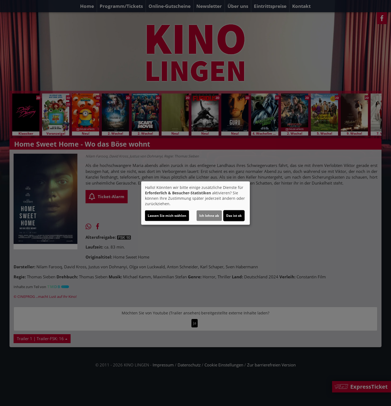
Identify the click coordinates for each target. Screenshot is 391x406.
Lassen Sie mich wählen (167, 215)
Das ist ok (234, 215)
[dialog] (195, 203)
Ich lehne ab (209, 215)
